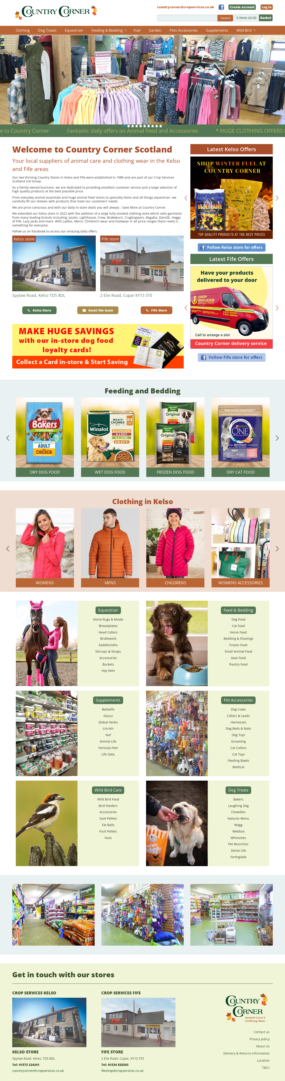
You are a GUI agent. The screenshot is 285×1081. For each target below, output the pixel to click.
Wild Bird (246, 30)
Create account (242, 7)
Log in (266, 7)
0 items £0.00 (254, 17)
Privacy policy (260, 1039)
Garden (155, 30)
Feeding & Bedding (109, 30)
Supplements (217, 30)
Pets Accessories (184, 30)
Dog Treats (47, 30)
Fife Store (159, 310)
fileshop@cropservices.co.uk (122, 1071)
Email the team (100, 310)
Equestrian (74, 30)
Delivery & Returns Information (246, 1053)
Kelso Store (42, 310)
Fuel (137, 30)
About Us (263, 1046)
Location (263, 1060)
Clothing (23, 30)
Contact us (262, 1032)
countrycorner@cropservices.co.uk (38, 1071)
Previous (7, 437)
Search (225, 18)
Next (277, 437)
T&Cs (266, 1067)
